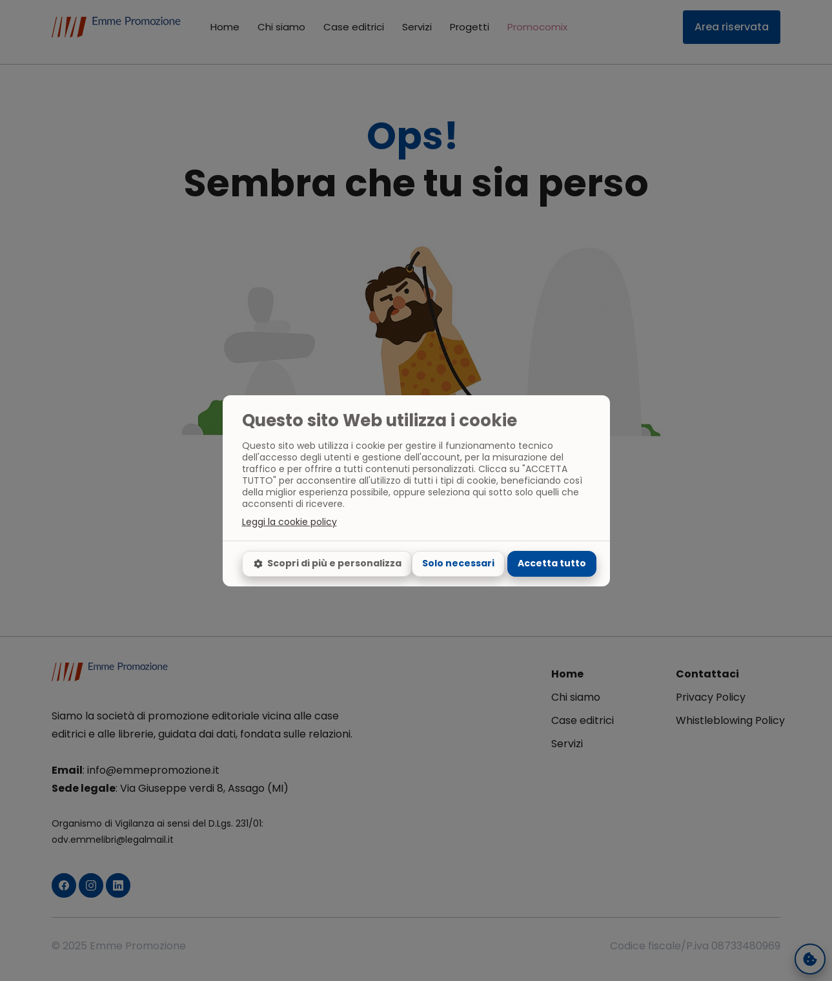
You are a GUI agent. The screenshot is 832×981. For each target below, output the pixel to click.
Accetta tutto (552, 563)
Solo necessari (458, 563)
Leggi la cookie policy (289, 522)
